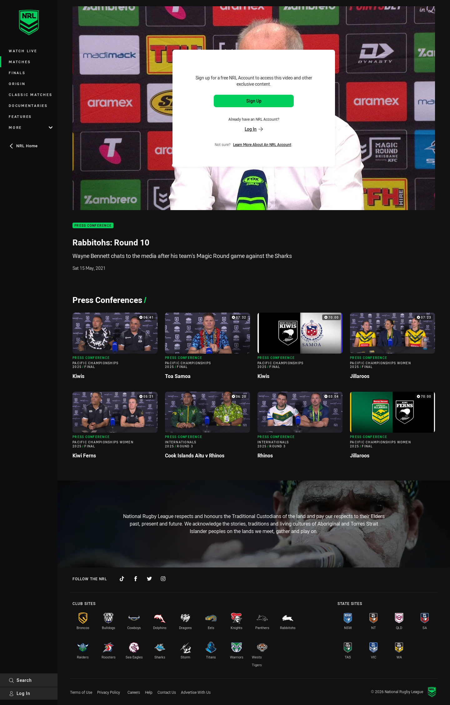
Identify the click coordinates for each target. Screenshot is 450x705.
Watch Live (23, 50)
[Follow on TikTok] (121, 578)
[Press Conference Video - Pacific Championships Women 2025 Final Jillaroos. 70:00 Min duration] (392, 427)
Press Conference (93, 226)
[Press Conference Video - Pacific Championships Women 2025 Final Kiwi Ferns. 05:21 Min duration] (115, 427)
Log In (19, 693)
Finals (17, 72)
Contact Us (167, 692)
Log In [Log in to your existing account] (254, 129)
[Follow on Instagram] (163, 578)
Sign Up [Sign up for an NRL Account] (254, 101)
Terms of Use (81, 692)
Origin (17, 83)
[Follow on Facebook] (135, 578)
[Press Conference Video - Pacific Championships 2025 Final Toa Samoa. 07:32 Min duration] (207, 348)
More (30, 127)
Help (148, 692)
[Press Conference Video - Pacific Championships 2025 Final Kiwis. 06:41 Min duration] (115, 348)
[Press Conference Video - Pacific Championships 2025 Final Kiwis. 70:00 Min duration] (300, 348)
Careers (134, 692)
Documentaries (28, 105)
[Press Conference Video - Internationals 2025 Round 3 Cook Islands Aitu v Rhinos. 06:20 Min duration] (207, 427)
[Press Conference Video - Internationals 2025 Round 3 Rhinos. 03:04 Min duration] (300, 427)
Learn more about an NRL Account (262, 144)
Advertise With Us (196, 692)
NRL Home (23, 146)
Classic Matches (30, 94)
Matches (20, 61)
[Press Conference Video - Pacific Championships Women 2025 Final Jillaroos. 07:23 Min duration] (392, 348)
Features (20, 116)
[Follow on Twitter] (149, 578)
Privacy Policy (108, 692)
